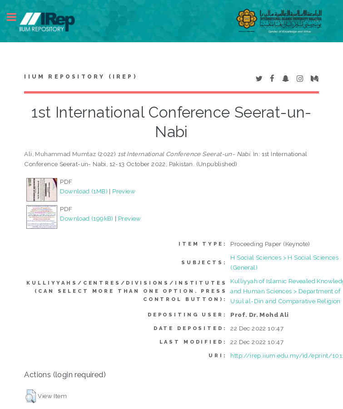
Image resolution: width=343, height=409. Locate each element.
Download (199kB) (86, 218)
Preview (123, 191)
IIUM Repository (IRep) (80, 77)
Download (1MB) (84, 191)
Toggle (16, 17)
